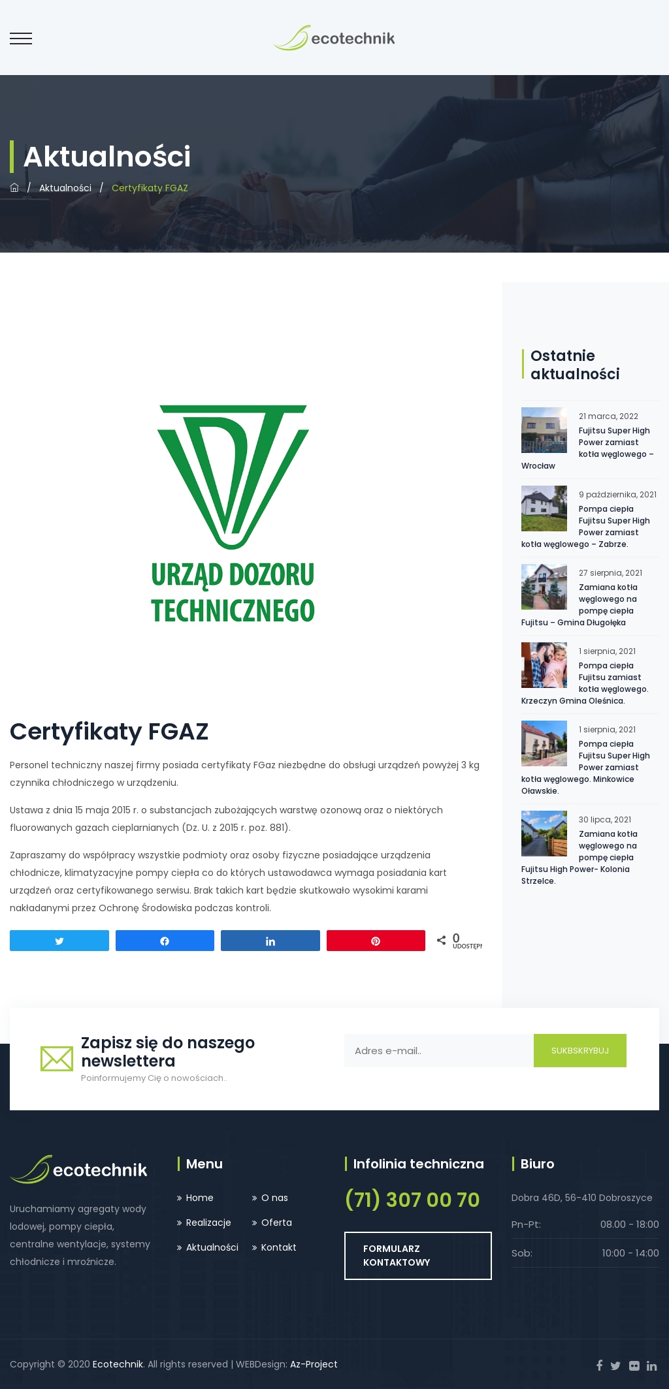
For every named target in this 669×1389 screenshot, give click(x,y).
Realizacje (208, 1222)
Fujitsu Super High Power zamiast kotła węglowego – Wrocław (587, 448)
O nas (274, 1197)
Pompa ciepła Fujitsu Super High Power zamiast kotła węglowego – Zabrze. (585, 526)
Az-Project (314, 1364)
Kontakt (279, 1247)
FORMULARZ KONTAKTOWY (396, 1255)
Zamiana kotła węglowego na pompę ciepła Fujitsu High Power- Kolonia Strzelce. (579, 857)
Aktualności (65, 188)
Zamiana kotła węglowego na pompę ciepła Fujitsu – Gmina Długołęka (579, 605)
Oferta (276, 1222)
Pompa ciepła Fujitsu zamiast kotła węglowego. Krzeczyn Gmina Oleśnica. (585, 683)
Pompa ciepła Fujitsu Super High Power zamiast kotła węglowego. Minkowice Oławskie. (585, 767)
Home (200, 1197)
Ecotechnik (118, 1364)
